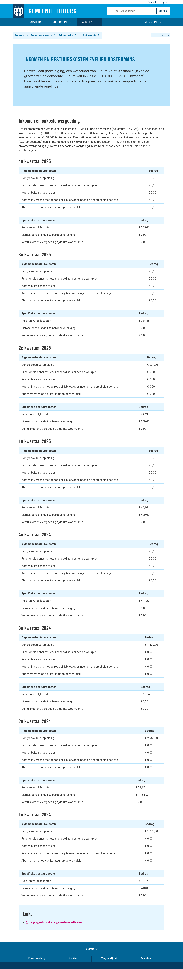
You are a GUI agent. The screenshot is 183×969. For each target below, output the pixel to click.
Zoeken (163, 11)
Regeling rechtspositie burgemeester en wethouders (56, 923)
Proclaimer (146, 959)
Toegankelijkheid (109, 959)
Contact (90, 949)
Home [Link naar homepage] (18, 22)
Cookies (73, 959)
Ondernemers (61, 22)
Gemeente (88, 22)
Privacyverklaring (36, 959)
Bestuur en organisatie (42, 35)
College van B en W (68, 35)
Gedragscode (90, 35)
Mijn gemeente (154, 22)
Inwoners (35, 22)
